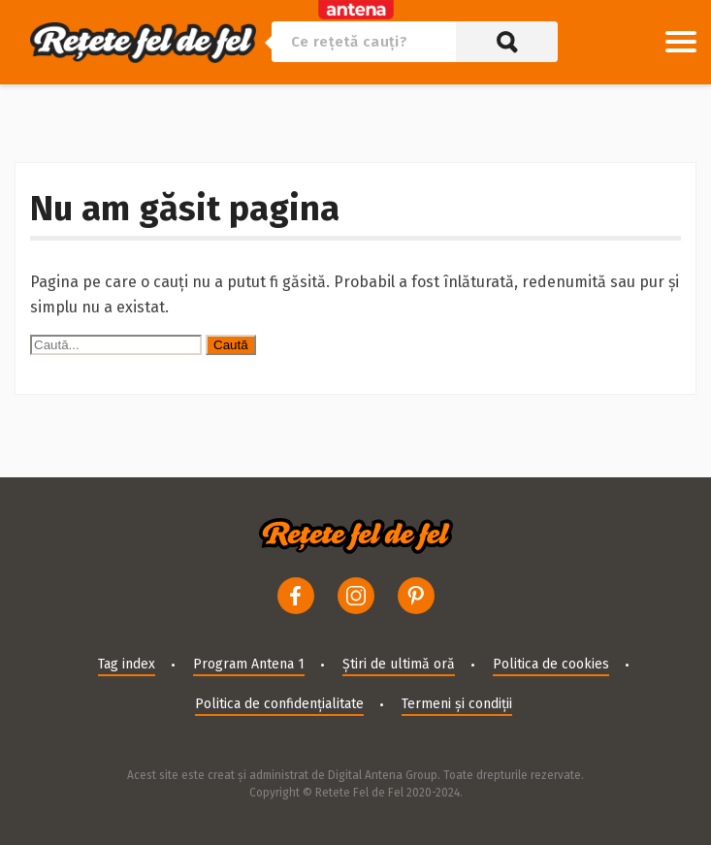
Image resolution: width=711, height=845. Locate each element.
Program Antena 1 (249, 664)
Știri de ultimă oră (398, 664)
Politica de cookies (551, 664)
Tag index (126, 664)
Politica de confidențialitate (279, 704)
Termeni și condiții (457, 704)
